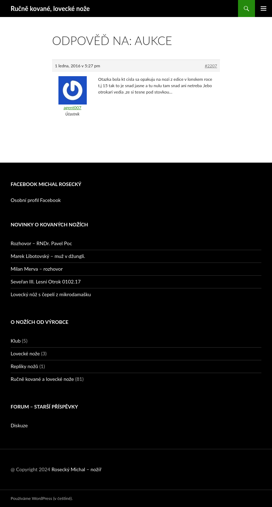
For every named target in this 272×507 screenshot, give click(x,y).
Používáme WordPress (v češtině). (42, 498)
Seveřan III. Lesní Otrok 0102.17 (46, 281)
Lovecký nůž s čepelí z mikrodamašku (51, 294)
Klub (16, 341)
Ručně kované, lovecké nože (50, 8)
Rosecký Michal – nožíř (76, 469)
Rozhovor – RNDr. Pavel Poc (41, 243)
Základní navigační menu (263, 8)
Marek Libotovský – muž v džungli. (48, 256)
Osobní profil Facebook (36, 200)
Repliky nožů (24, 366)
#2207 (211, 65)
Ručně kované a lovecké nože (42, 379)
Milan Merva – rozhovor (37, 269)
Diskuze (19, 425)
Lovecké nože (25, 353)
